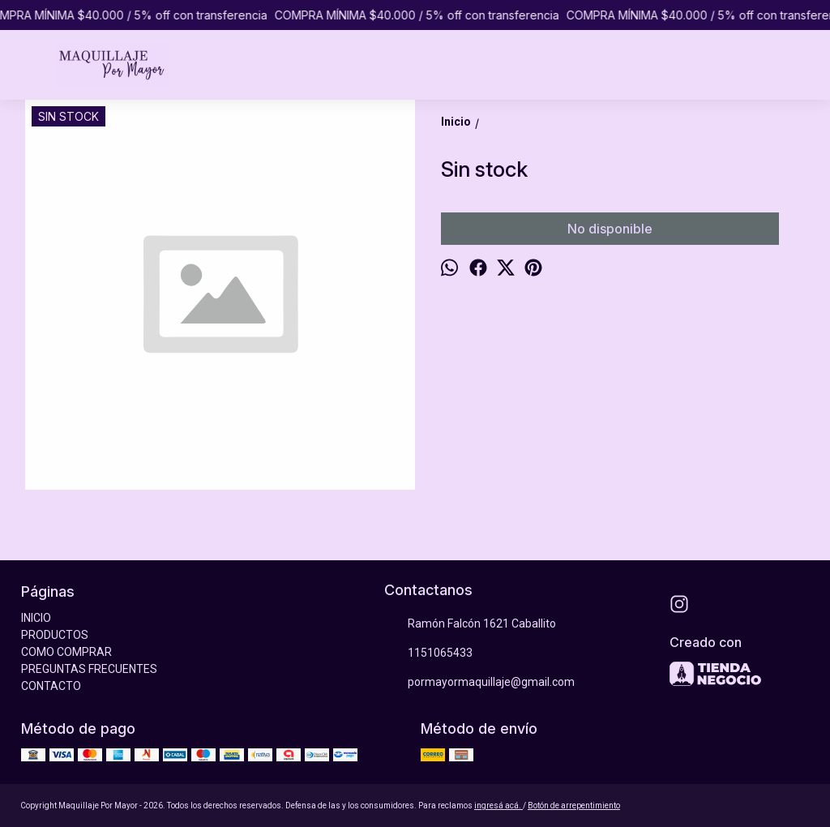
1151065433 (428, 653)
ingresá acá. (498, 805)
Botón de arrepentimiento (574, 805)
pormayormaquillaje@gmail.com (479, 682)
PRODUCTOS (54, 634)
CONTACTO (51, 685)
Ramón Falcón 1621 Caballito (470, 624)
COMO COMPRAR (66, 651)
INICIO (36, 617)
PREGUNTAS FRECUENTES (89, 668)
